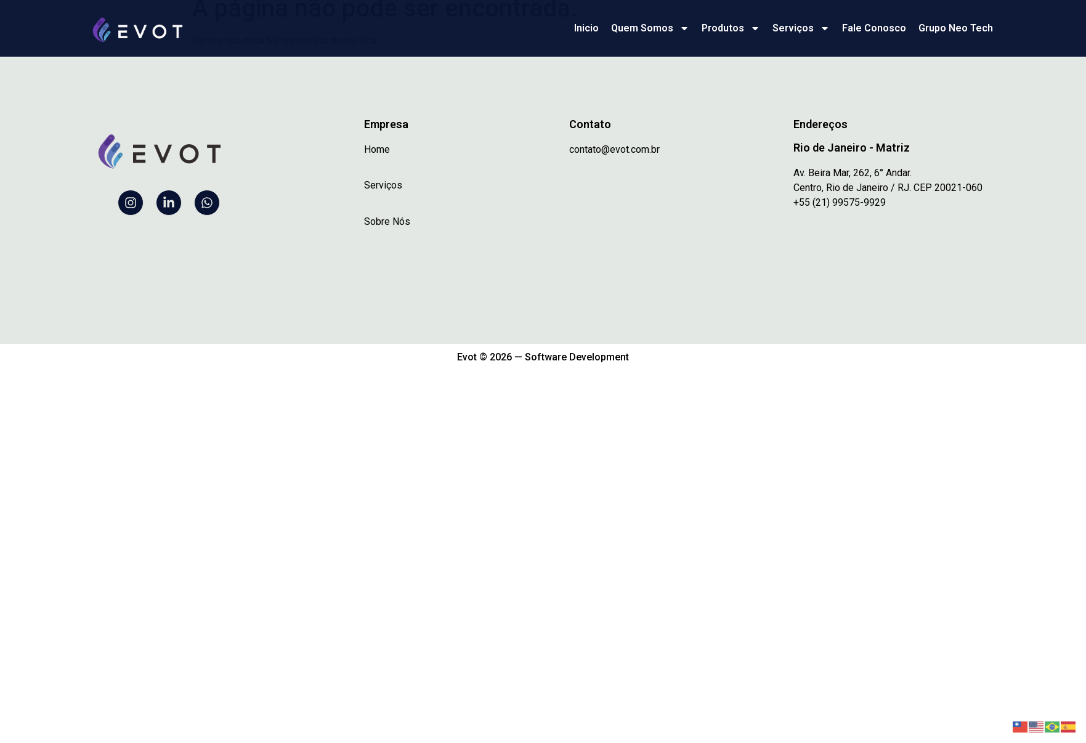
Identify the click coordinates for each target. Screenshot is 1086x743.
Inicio (586, 28)
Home (377, 149)
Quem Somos (650, 28)
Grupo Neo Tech (955, 28)
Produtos (731, 28)
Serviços (801, 28)
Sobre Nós (387, 221)
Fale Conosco (874, 28)
